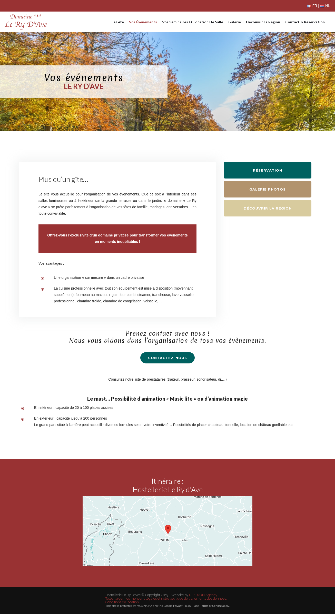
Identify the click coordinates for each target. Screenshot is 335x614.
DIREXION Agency (203, 595)
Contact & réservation (305, 22)
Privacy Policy (182, 605)
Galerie (234, 22)
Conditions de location (122, 602)
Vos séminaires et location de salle (192, 22)
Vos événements (143, 22)
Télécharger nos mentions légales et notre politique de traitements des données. (166, 598)
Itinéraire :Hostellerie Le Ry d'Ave (168, 485)
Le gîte (118, 22)
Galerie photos (267, 189)
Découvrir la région (263, 22)
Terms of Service (211, 605)
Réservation (267, 170)
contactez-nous (167, 358)
